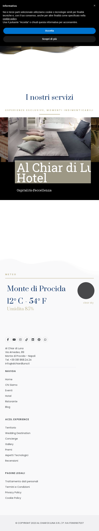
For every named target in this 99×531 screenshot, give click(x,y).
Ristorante (11, 401)
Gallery (9, 444)
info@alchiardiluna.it (17, 363)
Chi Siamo (11, 385)
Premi (8, 449)
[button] (94, 5)
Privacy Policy (13, 492)
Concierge (11, 438)
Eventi (8, 390)
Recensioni (11, 460)
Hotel (8, 396)
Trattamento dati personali (21, 481)
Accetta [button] (49, 30)
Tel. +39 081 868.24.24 (18, 359)
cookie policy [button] (9, 18)
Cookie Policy (13, 498)
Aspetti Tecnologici (16, 455)
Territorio (10, 427)
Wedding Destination (17, 433)
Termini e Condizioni (17, 487)
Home (8, 379)
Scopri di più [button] (49, 39)
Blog (7, 407)
